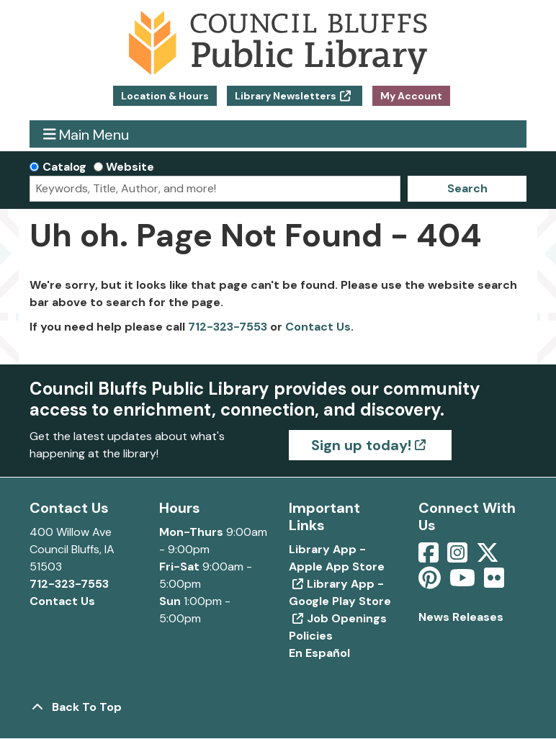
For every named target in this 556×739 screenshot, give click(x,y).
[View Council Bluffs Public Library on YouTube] (463, 582)
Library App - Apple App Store (337, 558)
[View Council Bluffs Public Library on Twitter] (489, 557)
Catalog (64, 166)
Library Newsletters (285, 95)
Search (467, 188)
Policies (311, 635)
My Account (411, 95)
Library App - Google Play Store (340, 592)
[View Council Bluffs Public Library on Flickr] (494, 582)
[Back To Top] (278, 707)
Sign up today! (361, 445)
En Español (319, 652)
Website (130, 166)
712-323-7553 (227, 326)
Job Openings (347, 618)
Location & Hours (165, 95)
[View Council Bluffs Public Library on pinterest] (431, 582)
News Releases (460, 616)
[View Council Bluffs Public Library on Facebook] (429, 557)
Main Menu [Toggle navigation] (86, 134)
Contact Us (318, 326)
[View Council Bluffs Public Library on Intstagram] (458, 557)
